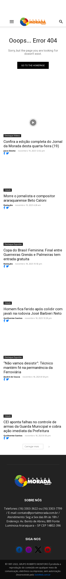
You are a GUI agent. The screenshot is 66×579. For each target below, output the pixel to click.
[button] (6, 21)
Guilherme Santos (13, 318)
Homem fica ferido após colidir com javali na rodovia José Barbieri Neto (33, 311)
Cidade (8, 190)
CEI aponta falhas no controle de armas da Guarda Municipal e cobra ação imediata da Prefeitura (32, 426)
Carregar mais (34, 446)
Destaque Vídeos (12, 135)
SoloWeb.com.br (42, 574)
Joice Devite (9, 150)
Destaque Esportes (13, 244)
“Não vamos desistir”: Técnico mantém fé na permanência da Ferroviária (28, 367)
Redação (8, 205)
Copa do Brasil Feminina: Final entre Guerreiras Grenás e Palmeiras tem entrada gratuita (33, 254)
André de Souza (12, 376)
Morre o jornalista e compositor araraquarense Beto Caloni (29, 198)
